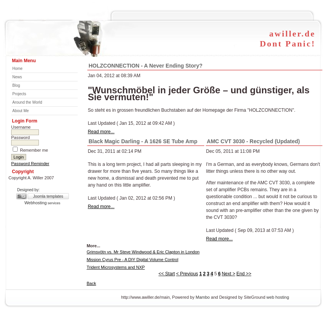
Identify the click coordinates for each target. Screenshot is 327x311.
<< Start (166, 273)
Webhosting (35, 202)
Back (91, 283)
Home (17, 68)
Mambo (203, 297)
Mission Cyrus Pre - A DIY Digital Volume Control (132, 259)
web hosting (278, 297)
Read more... (101, 131)
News (17, 77)
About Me (20, 111)
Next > (228, 273)
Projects (19, 94)
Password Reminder (30, 163)
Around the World (27, 102)
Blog (16, 85)
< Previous (187, 273)
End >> (243, 273)
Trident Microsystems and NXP (116, 267)
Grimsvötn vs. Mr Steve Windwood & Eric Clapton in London (143, 252)
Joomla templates (48, 196)
